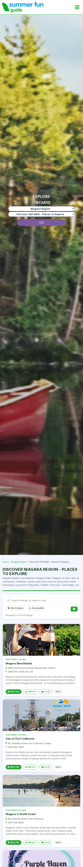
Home (6, 562)
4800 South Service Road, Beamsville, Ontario (32, 668)
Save (58, 691)
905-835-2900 (16, 747)
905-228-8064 (16, 822)
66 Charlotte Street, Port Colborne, (26, 818)
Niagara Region (19, 562)
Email (46, 691)
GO (41, 222)
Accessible (36, 608)
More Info (13, 691)
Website (30, 691)
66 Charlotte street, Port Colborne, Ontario (29, 743)
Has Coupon (15, 608)
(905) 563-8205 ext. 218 (20, 671)
